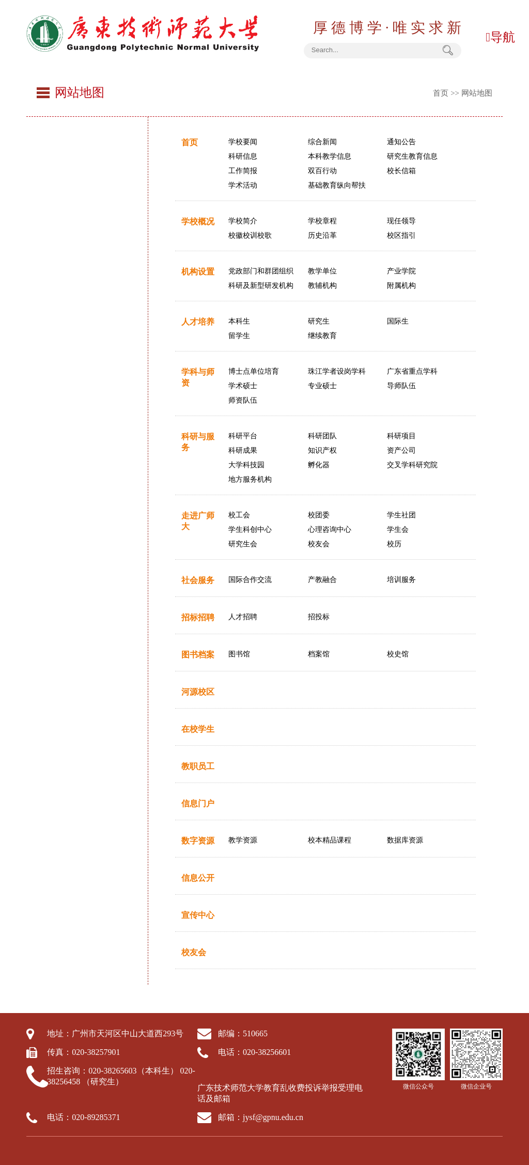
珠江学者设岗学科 (337, 371)
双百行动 (322, 171)
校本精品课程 (329, 840)
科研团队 (322, 436)
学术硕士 (242, 386)
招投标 (319, 617)
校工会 (239, 515)
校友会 (319, 544)
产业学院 (401, 271)
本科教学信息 (329, 156)
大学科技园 (246, 465)
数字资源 (197, 840)
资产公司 (401, 450)
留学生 (239, 336)
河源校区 (197, 691)
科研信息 (242, 156)
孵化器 (319, 465)
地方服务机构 (250, 479)
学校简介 (242, 221)
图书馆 (239, 654)
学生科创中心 (250, 529)
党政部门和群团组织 (260, 271)
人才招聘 (242, 617)
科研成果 (242, 450)
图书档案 (197, 654)
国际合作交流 (250, 580)
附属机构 (401, 285)
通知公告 (401, 142)
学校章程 (322, 221)
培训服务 (401, 580)
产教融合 (322, 580)
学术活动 (242, 185)
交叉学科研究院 (412, 465)
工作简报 (242, 171)
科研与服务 (197, 442)
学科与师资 (197, 377)
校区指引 (401, 235)
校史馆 (398, 654)
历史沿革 (322, 235)
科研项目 (401, 436)
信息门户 (197, 803)
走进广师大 (197, 521)
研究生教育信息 (412, 156)
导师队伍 (401, 386)
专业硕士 (322, 386)
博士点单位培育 (253, 371)
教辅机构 (322, 285)
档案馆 (319, 654)
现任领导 (401, 221)
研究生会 (242, 544)
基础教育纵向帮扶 (337, 185)
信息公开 (197, 877)
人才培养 (197, 321)
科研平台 (242, 436)
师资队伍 (242, 400)
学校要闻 (242, 142)
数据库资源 (405, 840)
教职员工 (197, 766)
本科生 (239, 321)
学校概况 (197, 221)
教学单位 (322, 271)
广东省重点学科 (412, 371)
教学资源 (242, 840)
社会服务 (197, 580)
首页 (440, 93)
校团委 (319, 515)
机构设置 (197, 271)
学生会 (398, 529)
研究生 (319, 321)
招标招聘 (197, 617)
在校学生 (197, 729)
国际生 (398, 321)
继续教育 (322, 336)
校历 (394, 544)
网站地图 (476, 93)
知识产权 (322, 450)
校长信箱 (401, 171)
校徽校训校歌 (250, 235)
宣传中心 (197, 915)
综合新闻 (322, 142)
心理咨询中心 (329, 529)
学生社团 (401, 515)
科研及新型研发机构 (260, 285)
